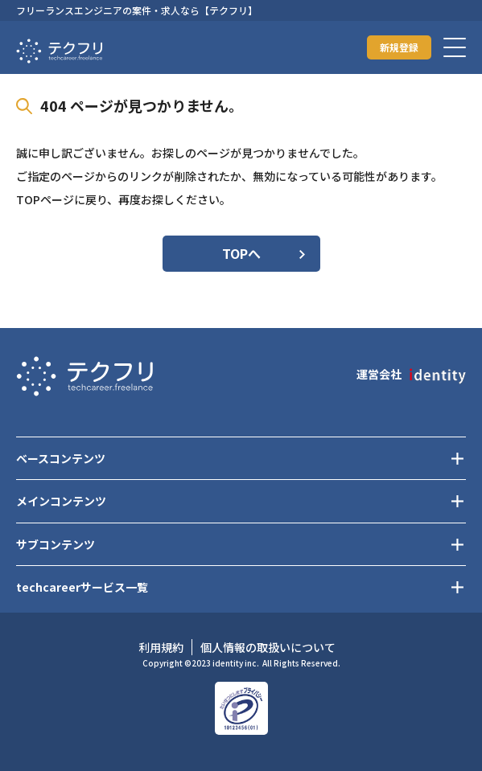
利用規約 (160, 647)
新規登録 (399, 47)
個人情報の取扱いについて (268, 647)
